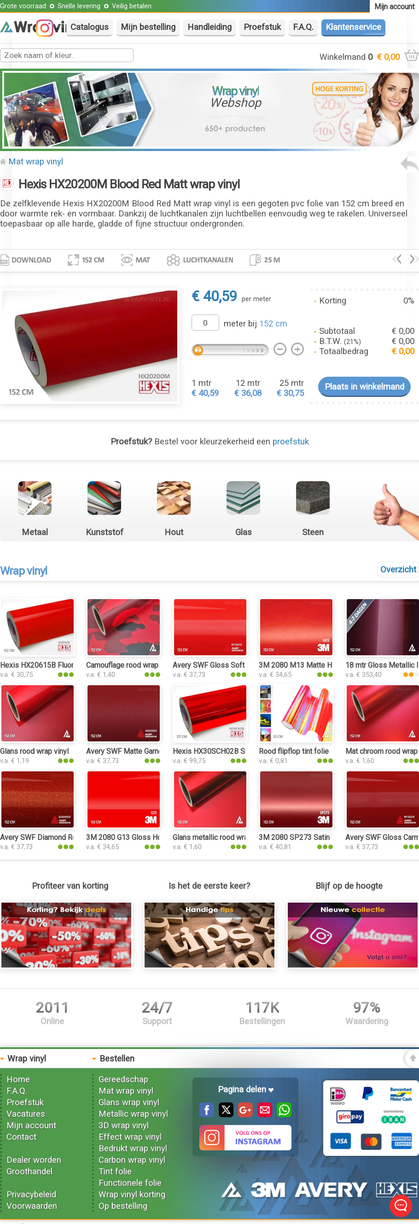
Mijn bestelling (148, 27)
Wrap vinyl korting (132, 1194)
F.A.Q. (303, 27)
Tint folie (115, 1171)
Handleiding (209, 27)
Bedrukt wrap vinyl (133, 1148)
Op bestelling (123, 1206)
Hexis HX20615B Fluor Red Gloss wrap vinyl (71, 665)
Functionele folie (130, 1183)
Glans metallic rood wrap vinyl (220, 837)
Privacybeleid (31, 1194)
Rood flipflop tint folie (294, 751)
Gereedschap (123, 1079)
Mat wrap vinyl (35, 162)
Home (18, 1079)
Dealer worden (33, 1160)
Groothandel (29, 1171)
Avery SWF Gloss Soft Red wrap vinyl (233, 665)
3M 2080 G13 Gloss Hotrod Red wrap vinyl (154, 837)
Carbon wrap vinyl (132, 1160)
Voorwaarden (31, 1206)
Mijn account (31, 1125)
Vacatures (25, 1114)
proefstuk (291, 442)
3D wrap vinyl (124, 1125)
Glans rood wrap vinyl (34, 751)
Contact (21, 1137)
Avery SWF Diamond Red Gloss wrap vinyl (67, 837)
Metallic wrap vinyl (133, 1114)
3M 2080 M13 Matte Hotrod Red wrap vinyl (328, 665)
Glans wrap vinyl (129, 1102)
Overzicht (398, 570)
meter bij (255, 324)
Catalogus (89, 27)
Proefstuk (262, 27)
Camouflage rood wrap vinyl (130, 665)
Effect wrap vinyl (130, 1137)
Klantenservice (353, 27)
